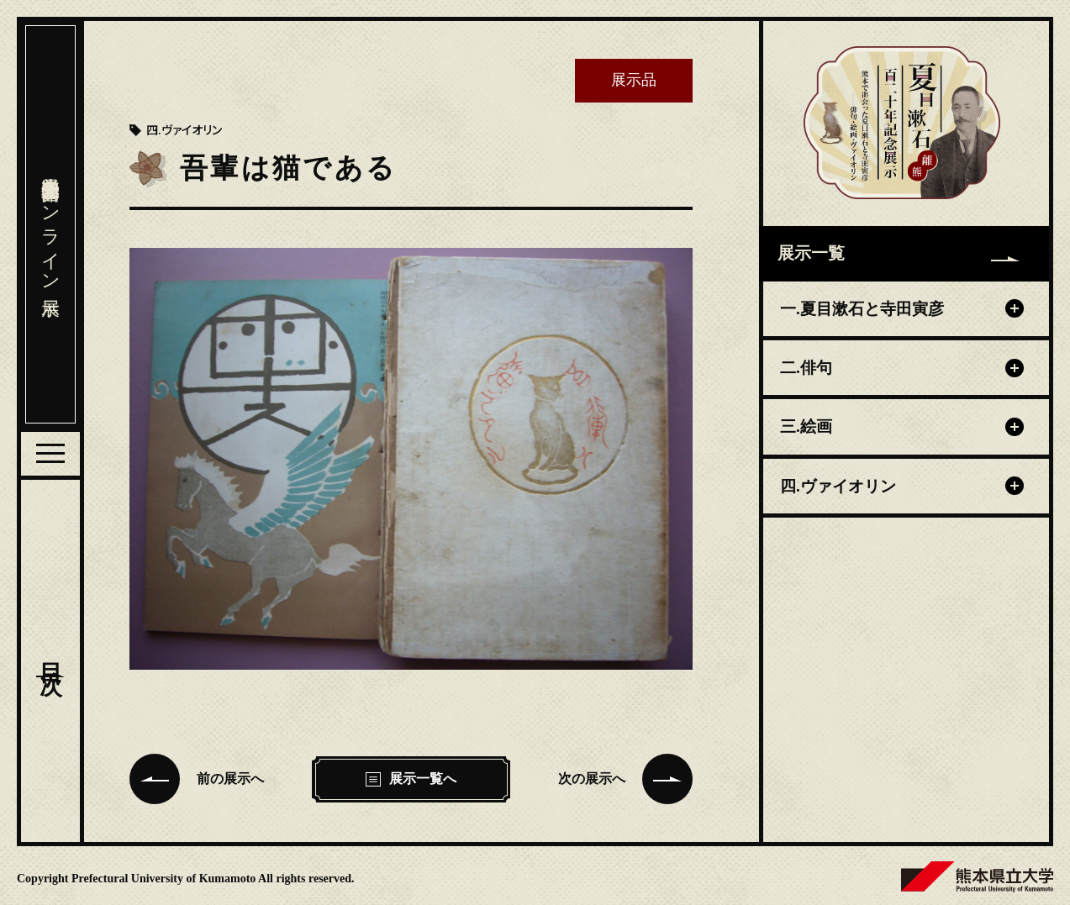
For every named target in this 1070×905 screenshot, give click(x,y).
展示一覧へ (411, 779)
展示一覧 (898, 253)
